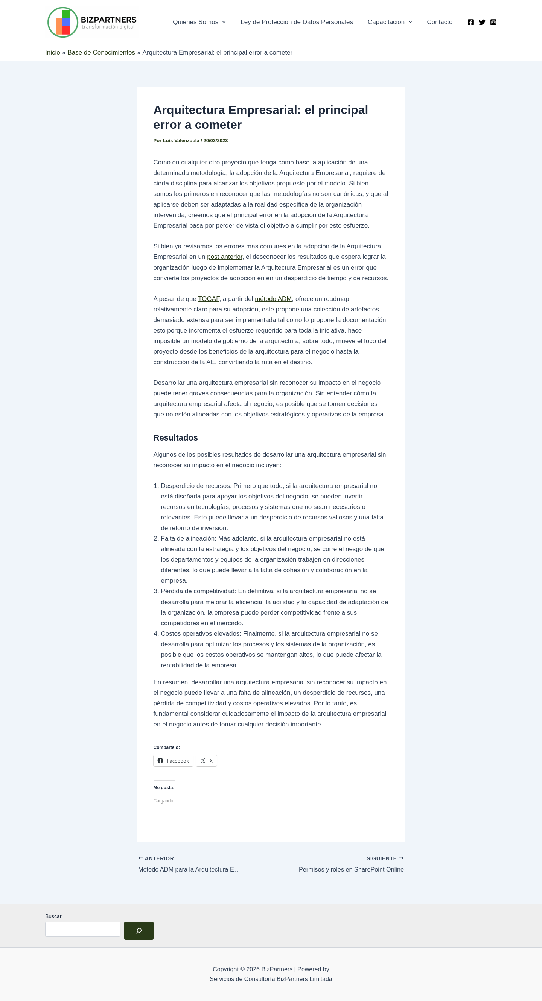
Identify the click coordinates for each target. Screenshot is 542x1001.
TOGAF (208, 298)
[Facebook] (470, 22)
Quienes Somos (206, 22)
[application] (229, 22)
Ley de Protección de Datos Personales (301, 22)
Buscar (53, 916)
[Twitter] (482, 22)
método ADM (273, 298)
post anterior (224, 256)
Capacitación (392, 22)
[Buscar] (139, 931)
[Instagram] (493, 22)
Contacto (441, 22)
